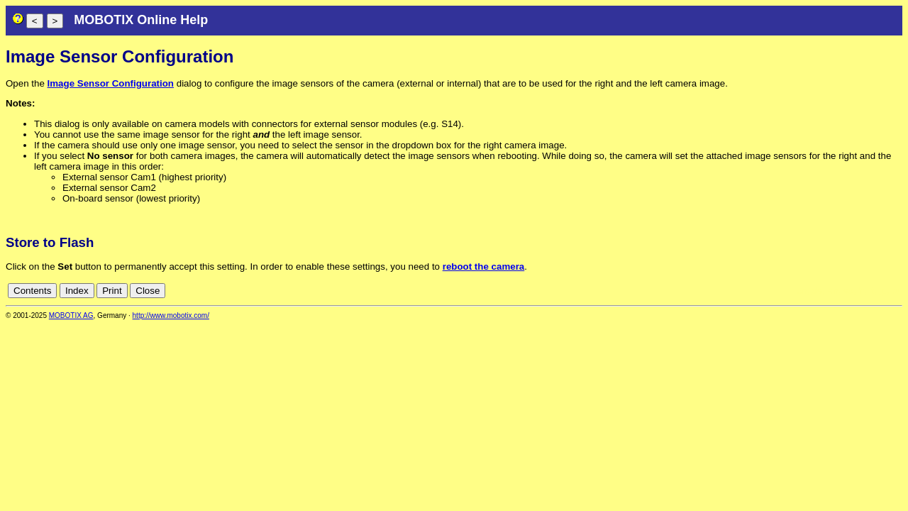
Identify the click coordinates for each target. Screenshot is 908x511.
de (817, 290)
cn (802, 290)
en (833, 290)
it (871, 290)
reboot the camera (484, 266)
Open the (27, 83)
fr (860, 290)
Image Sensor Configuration (111, 83)
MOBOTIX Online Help (141, 20)
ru (896, 290)
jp (882, 290)
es (848, 290)
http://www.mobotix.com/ (171, 315)
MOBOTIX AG (71, 315)
